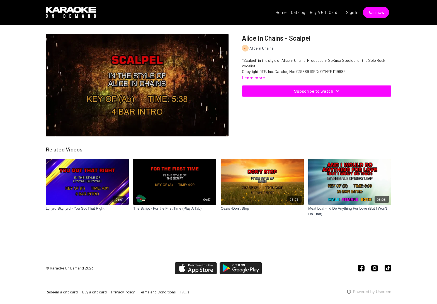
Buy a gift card (94, 292)
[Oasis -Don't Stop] (262, 208)
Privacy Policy (123, 292)
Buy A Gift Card (323, 12)
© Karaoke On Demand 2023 (69, 268)
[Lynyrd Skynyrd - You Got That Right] (87, 208)
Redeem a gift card (62, 292)
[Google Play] (240, 268)
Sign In (352, 12)
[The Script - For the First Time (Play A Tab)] (174, 208)
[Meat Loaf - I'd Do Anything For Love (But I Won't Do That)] (349, 211)
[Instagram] (374, 268)
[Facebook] (361, 268)
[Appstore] (195, 268)
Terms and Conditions (157, 292)
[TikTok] (388, 268)
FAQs (184, 292)
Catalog (298, 12)
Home (281, 12)
